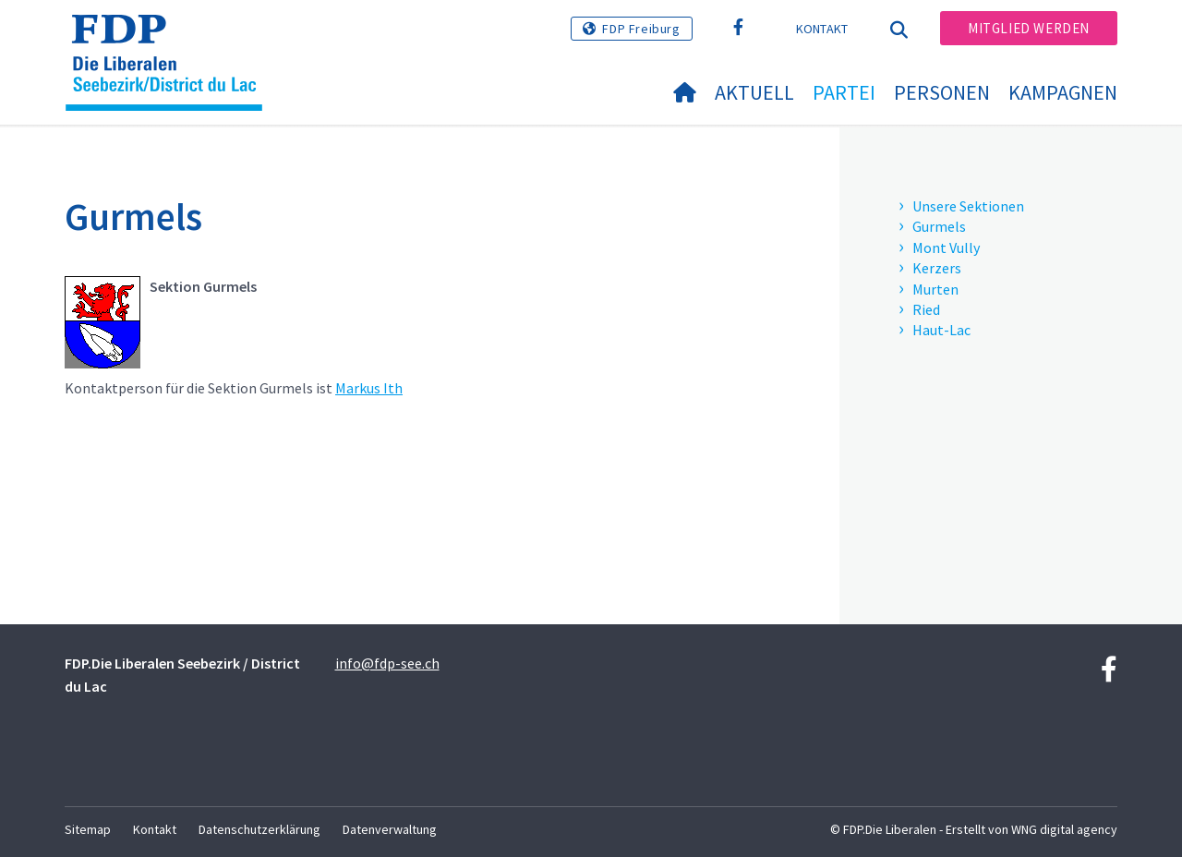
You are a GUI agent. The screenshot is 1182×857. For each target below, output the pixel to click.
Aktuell (754, 92)
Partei (844, 92)
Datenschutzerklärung (259, 829)
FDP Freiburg (641, 28)
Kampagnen (1062, 92)
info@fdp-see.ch (387, 663)
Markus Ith (369, 388)
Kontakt (822, 28)
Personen (942, 92)
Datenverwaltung (390, 829)
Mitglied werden (1029, 28)
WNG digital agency (1064, 829)
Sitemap (88, 829)
